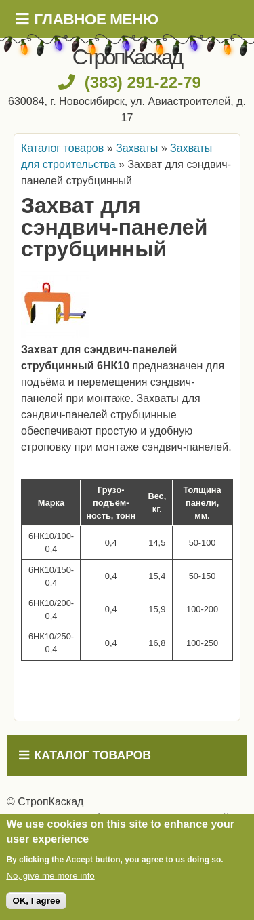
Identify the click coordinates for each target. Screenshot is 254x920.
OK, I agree (36, 901)
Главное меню (96, 19)
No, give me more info (50, 876)
